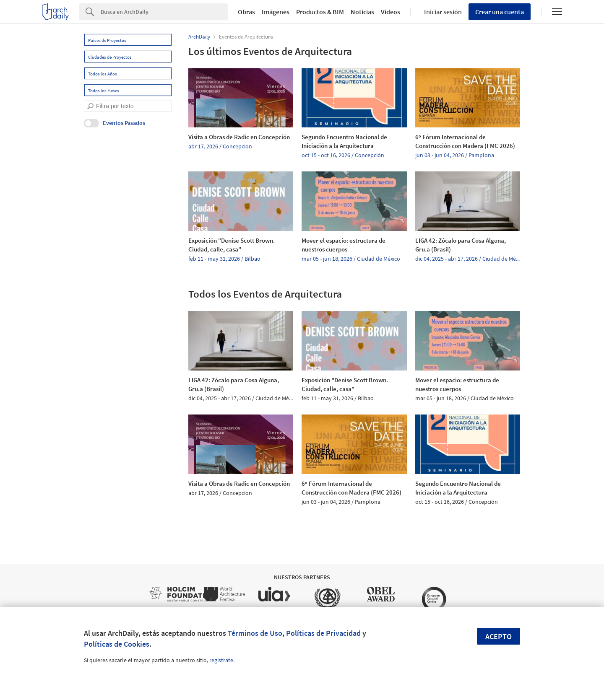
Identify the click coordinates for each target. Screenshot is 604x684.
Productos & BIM (320, 11)
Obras (246, 11)
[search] (90, 106)
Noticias (362, 11)
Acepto (498, 636)
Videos (390, 11)
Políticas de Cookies (116, 644)
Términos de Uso (255, 633)
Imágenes (275, 11)
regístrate (221, 660)
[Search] (164, 11)
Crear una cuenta (499, 12)
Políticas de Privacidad (323, 633)
